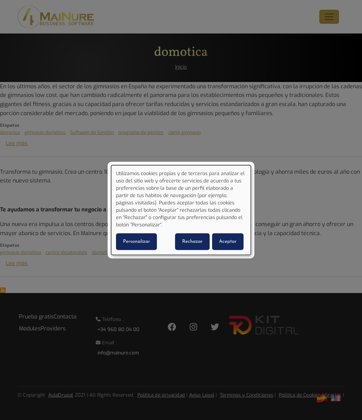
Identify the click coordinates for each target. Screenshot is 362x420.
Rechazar (192, 241)
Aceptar (228, 241)
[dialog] (181, 210)
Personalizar (136, 241)
